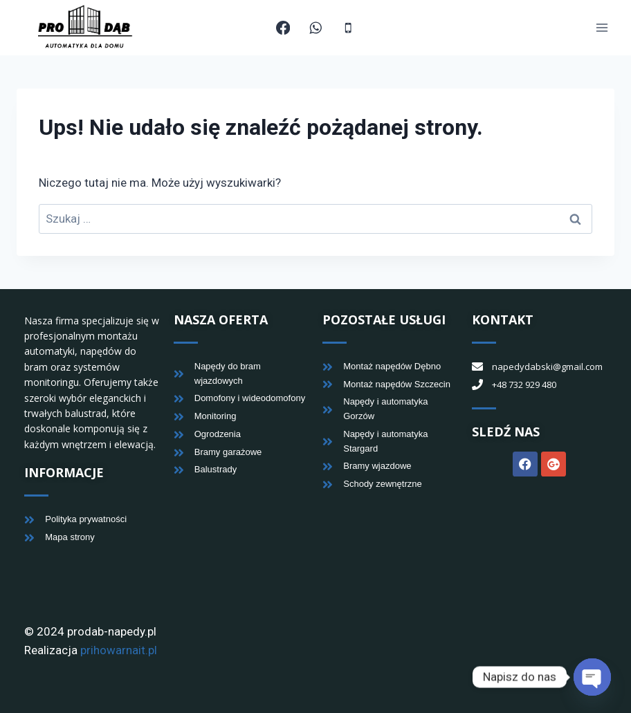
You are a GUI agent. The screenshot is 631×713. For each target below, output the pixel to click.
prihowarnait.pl (118, 650)
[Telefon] (348, 28)
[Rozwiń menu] (601, 28)
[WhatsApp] (316, 28)
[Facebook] (283, 28)
